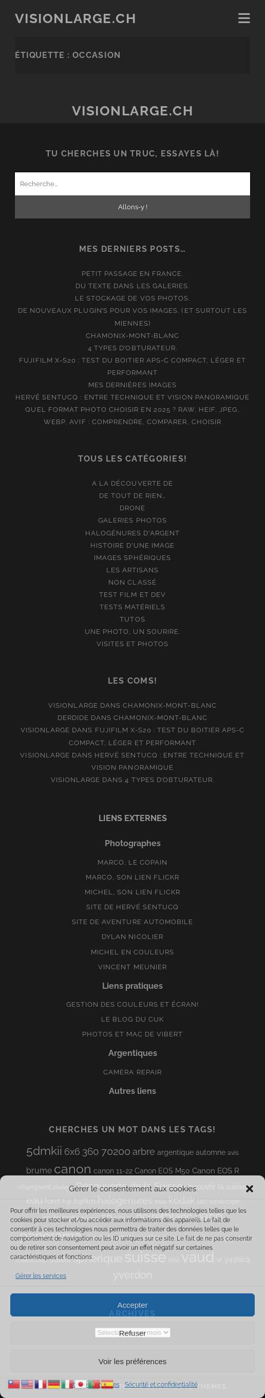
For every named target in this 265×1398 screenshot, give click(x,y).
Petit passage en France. (133, 273)
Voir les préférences (133, 1361)
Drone (132, 508)
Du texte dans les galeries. (132, 286)
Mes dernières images (132, 385)
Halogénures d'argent (132, 533)
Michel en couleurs (133, 952)
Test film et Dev (132, 594)
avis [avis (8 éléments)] (233, 1152)
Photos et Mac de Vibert (132, 1034)
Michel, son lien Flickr (132, 892)
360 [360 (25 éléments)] (90, 1151)
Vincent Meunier (132, 967)
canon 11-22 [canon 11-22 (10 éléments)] (112, 1171)
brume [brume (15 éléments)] (39, 1170)
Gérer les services (40, 1276)
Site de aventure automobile (132, 922)
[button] (249, 1189)
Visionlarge (73, 705)
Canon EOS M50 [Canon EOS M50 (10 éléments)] (162, 1171)
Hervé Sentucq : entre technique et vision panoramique (132, 397)
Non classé (132, 582)
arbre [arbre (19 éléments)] (143, 1151)
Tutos (132, 619)
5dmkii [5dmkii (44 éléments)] (44, 1150)
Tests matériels (133, 607)
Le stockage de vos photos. (132, 298)
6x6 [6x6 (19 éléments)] (72, 1151)
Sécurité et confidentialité (161, 1384)
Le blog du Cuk (132, 1019)
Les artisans (132, 570)
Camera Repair (132, 1072)
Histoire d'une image (132, 545)
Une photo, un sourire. (132, 631)
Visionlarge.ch (76, 18)
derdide (73, 718)
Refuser (132, 1333)
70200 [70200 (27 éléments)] (115, 1151)
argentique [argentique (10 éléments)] (175, 1152)
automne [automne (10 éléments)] (210, 1152)
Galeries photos (132, 520)
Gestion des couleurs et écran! (132, 1004)
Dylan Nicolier (132, 937)
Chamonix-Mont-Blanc (133, 335)
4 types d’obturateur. (132, 348)
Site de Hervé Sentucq (132, 907)
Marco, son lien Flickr (133, 877)
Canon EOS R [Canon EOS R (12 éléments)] (215, 1170)
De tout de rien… (132, 496)
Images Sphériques (132, 558)
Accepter (132, 1305)
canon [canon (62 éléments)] (72, 1168)
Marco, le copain (133, 862)
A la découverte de (132, 483)
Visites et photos (133, 644)
